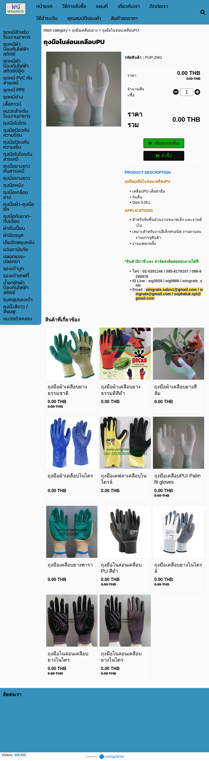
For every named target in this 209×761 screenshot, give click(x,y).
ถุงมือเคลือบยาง (85, 30)
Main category (55, 30)
